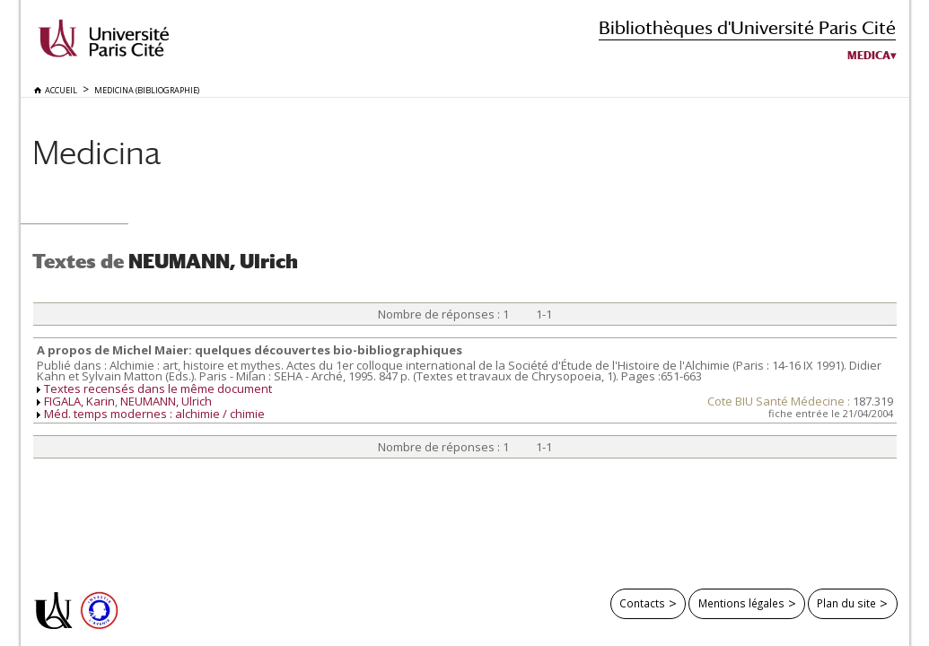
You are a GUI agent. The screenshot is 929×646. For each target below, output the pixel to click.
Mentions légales (741, 603)
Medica (868, 55)
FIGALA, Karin (79, 401)
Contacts (642, 603)
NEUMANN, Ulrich (166, 401)
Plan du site (846, 603)
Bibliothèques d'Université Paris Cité (747, 27)
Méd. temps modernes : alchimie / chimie (154, 414)
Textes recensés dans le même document (158, 388)
